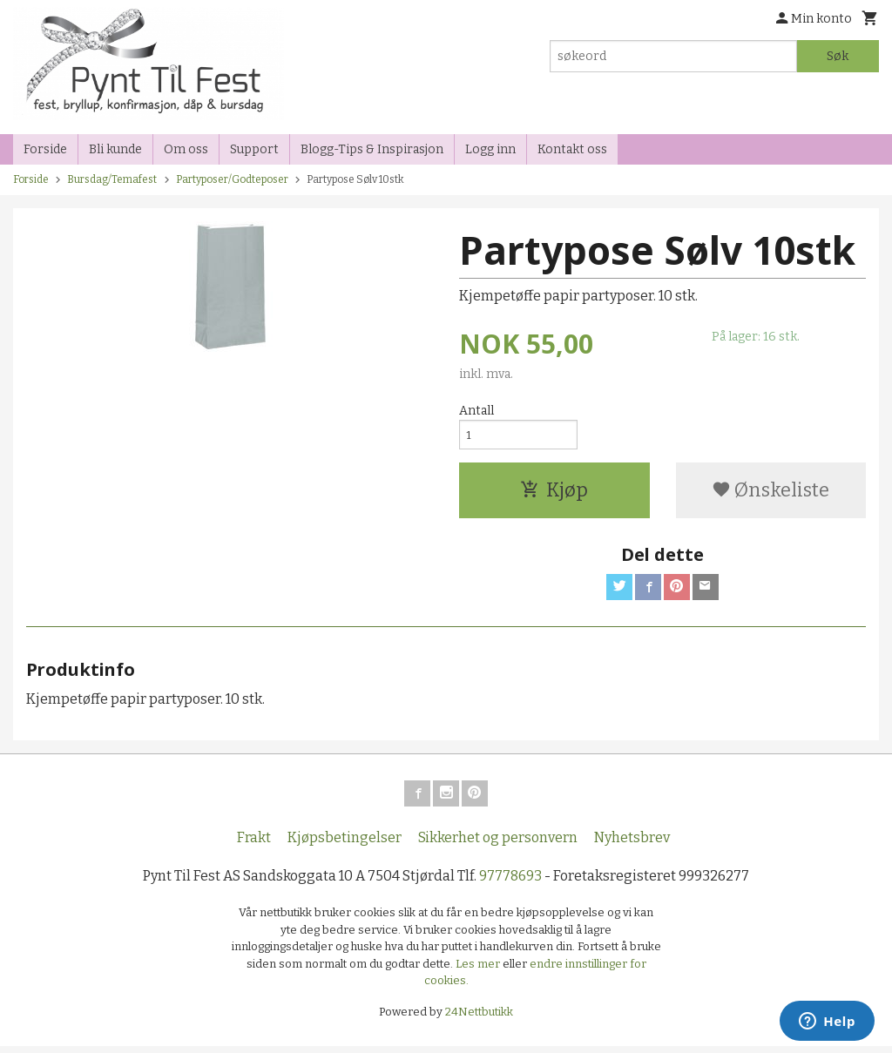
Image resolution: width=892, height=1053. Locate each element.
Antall (476, 410)
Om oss (186, 149)
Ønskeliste (770, 493)
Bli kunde (115, 149)
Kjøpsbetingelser (344, 844)
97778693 (510, 882)
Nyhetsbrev (632, 844)
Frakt (254, 844)
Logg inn (490, 149)
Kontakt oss (572, 149)
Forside (45, 149)
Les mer (479, 970)
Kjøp (554, 493)
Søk (837, 56)
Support (254, 149)
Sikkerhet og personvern (498, 844)
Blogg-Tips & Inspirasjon (372, 149)
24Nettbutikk (479, 1018)
